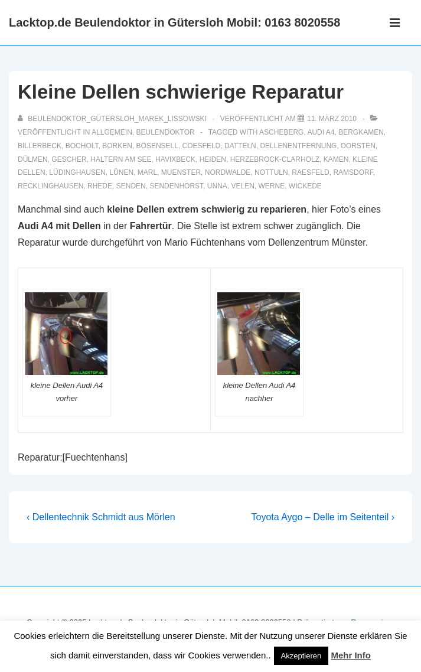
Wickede (305, 186)
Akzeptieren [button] (301, 655)
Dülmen (33, 159)
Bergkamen (361, 132)
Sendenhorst (176, 186)
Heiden (213, 159)
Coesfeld (201, 146)
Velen (242, 186)
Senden (131, 186)
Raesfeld (310, 172)
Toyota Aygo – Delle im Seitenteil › (323, 517)
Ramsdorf (353, 172)
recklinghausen (50, 186)
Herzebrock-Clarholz (274, 159)
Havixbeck (175, 159)
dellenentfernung (298, 146)
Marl (147, 172)
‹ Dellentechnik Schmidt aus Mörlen (101, 517)
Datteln (240, 146)
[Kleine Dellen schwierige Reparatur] (332, 119)
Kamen (336, 159)
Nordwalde (228, 172)
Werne (271, 186)
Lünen (121, 172)
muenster (181, 172)
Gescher (68, 159)
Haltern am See (120, 159)
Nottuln (271, 172)
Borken (117, 146)
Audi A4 (320, 132)
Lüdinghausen (77, 172)
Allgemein (112, 132)
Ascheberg (281, 132)
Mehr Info (351, 655)
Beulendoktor (165, 132)
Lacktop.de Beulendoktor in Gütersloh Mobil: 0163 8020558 (174, 22)
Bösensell (157, 146)
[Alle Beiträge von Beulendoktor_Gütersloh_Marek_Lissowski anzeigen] (113, 119)
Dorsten (358, 146)
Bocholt (82, 146)
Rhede (99, 186)
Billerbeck (39, 146)
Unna (217, 186)
